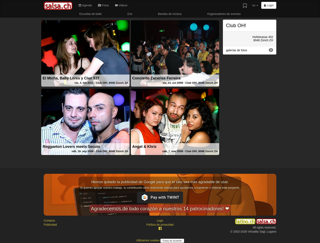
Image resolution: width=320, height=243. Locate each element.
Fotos (103, 5)
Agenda (85, 5)
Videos (121, 5)
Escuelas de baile (90, 14)
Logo (160, 220)
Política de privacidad (159, 224)
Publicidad (50, 224)
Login (269, 5)
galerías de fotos (249, 50)
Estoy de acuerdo (172, 240)
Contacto (49, 220)
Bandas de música (169, 14)
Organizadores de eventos (224, 14)
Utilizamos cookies (148, 240)
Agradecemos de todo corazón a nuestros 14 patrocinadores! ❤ (160, 208)
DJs (129, 14)
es (255, 5)
